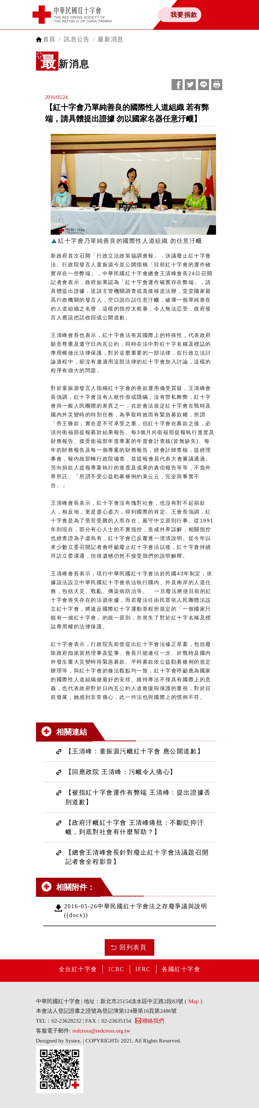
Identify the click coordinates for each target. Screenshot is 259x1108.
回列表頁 (133, 947)
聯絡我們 (149, 1021)
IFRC (143, 969)
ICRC (116, 969)
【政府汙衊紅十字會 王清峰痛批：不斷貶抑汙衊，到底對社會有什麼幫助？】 (134, 827)
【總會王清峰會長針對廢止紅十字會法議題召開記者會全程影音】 (137, 857)
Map (193, 1001)
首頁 (49, 39)
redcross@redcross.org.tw (101, 1030)
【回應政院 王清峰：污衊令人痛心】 (121, 771)
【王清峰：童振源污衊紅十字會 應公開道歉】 (134, 751)
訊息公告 (77, 39)
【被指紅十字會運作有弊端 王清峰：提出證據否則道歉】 (138, 797)
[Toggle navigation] (233, 14)
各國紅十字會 (181, 969)
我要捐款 (183, 14)
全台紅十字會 (77, 969)
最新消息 (110, 39)
